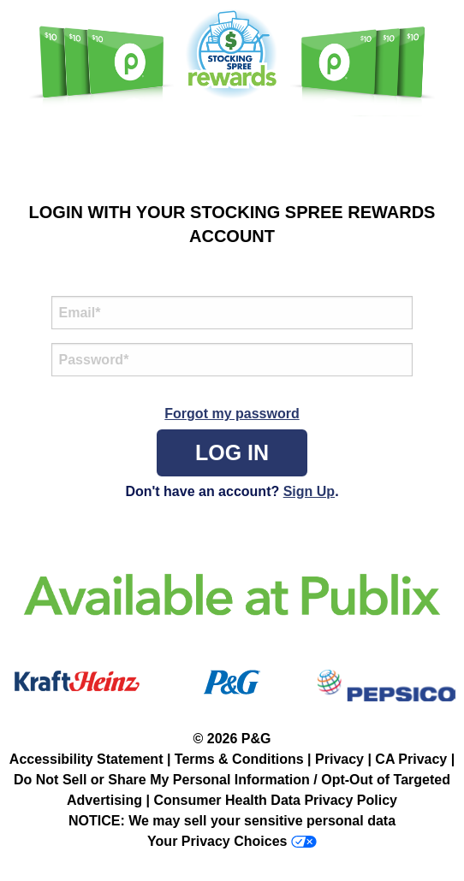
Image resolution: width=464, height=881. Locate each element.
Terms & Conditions (239, 759)
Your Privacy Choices (217, 841)
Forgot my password (231, 413)
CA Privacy (411, 759)
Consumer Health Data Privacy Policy (275, 800)
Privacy (339, 759)
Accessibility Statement (86, 759)
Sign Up (309, 491)
